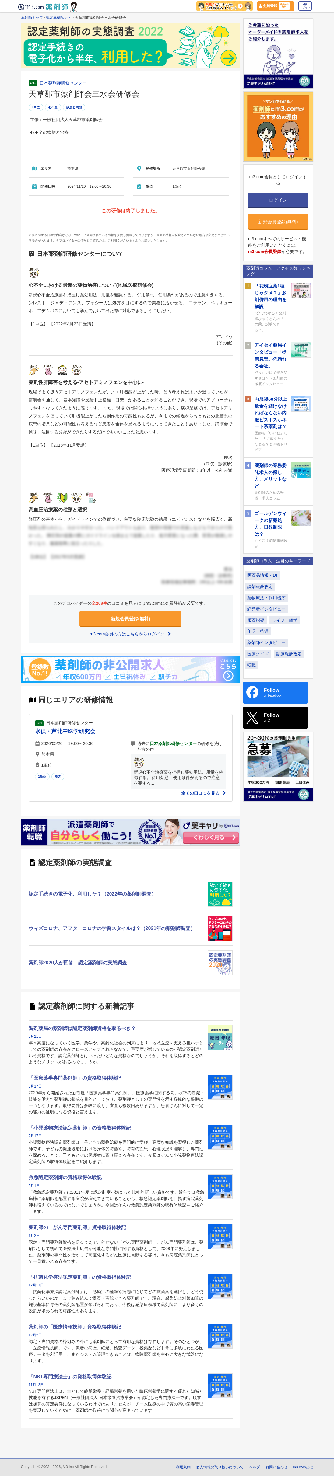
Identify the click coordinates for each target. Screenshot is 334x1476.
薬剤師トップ (32, 18)
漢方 (58, 776)
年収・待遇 (258, 631)
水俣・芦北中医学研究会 (65, 731)
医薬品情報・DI (262, 575)
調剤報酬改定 (260, 586)
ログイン (305, 6)
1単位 (36, 107)
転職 (251, 665)
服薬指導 (255, 620)
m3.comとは (303, 1467)
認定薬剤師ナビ (59, 18)
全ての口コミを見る (203, 793)
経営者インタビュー (266, 609)
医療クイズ (258, 653)
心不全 (53, 107)
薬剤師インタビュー (266, 642)
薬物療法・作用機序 (266, 597)
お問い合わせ (276, 1467)
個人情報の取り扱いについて (220, 1467)
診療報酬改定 (289, 653)
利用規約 (183, 1467)
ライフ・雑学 (284, 620)
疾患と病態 (74, 107)
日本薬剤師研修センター (63, 83)
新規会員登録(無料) (130, 618)
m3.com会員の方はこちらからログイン (130, 634)
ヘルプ (254, 1467)
